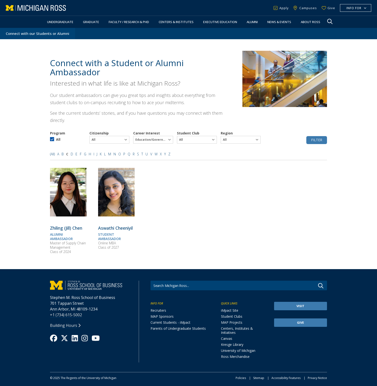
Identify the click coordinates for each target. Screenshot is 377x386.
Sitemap (258, 378)
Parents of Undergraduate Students (178, 328)
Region (227, 133)
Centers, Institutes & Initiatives (237, 330)
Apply (284, 8)
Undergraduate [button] (60, 22)
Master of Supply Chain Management (68, 245)
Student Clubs (231, 316)
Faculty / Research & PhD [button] (129, 22)
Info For (353, 8)
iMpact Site (229, 310)
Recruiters (158, 310)
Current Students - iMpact (170, 322)
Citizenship (99, 133)
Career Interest (146, 133)
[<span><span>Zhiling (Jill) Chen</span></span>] (66, 228)
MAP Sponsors (162, 316)
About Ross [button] (310, 22)
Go (320, 285)
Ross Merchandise (235, 356)
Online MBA (107, 243)
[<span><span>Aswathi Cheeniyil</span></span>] (115, 228)
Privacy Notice (317, 378)
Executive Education (220, 22)
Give (331, 8)
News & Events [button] (279, 22)
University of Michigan (238, 350)
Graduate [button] (91, 22)
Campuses (308, 8)
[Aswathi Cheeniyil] (116, 215)
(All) (52, 154)
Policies (241, 378)
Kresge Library (232, 344)
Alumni (252, 22)
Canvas (226, 338)
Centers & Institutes (176, 22)
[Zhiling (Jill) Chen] (68, 215)
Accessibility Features (286, 378)
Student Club (188, 133)
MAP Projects (231, 322)
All (58, 139)
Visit (300, 306)
